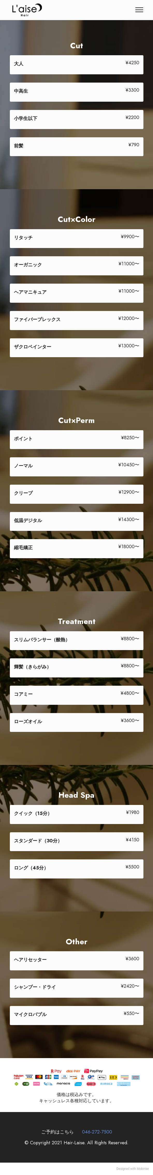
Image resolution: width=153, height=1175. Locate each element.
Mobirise (143, 1169)
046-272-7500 (97, 1131)
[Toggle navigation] (139, 9)
